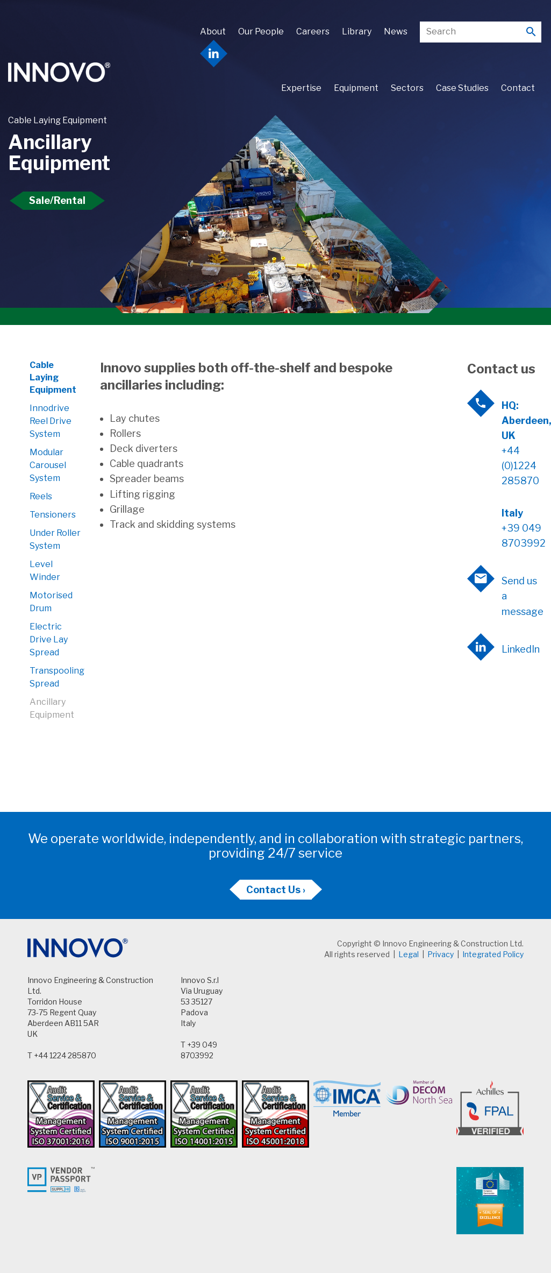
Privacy (440, 954)
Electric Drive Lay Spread (49, 639)
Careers (313, 31)
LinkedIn (521, 649)
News (395, 31)
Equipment (356, 88)
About (213, 31)
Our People (261, 31)
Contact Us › (275, 889)
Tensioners (53, 515)
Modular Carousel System (48, 465)
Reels (41, 496)
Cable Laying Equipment (53, 377)
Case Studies (462, 88)
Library (356, 31)
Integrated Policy (493, 954)
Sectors (407, 88)
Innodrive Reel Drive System (50, 421)
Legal (408, 954)
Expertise (301, 88)
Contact (518, 88)
